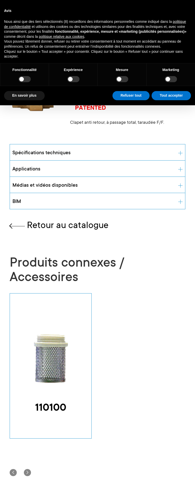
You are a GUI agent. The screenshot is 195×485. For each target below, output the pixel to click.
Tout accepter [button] (171, 95)
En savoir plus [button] (24, 95)
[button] (13, 472)
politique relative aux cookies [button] (61, 36)
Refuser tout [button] (131, 95)
